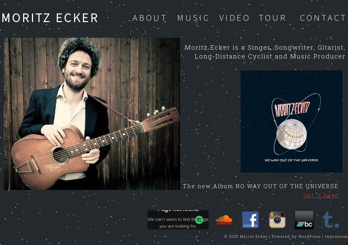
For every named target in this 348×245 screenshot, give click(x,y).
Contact (323, 17)
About (150, 17)
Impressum (336, 236)
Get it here (320, 195)
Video (234, 17)
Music (193, 17)
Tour (273, 17)
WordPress (309, 236)
